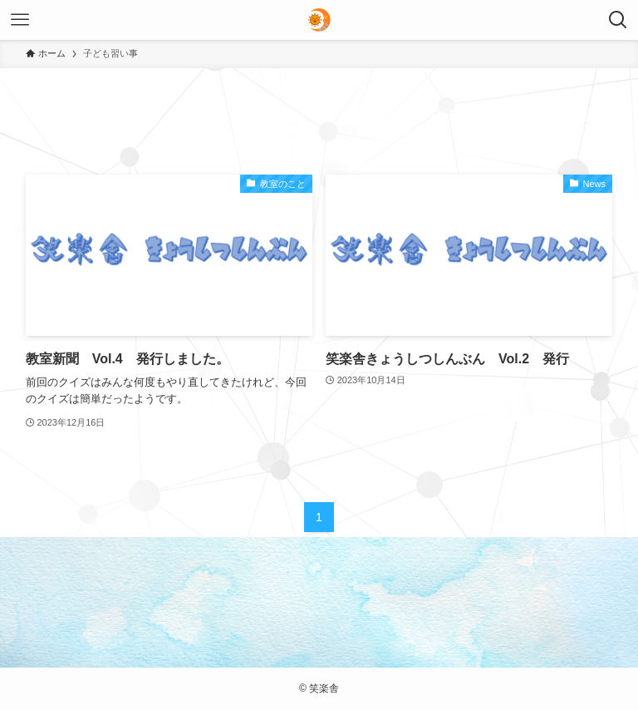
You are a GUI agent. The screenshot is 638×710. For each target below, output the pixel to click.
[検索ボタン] (618, 20)
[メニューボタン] (20, 20)
